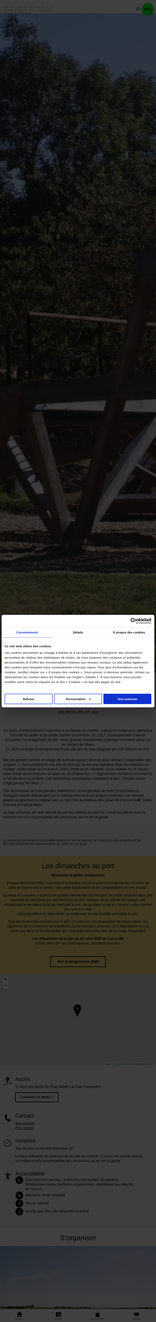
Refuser (28, 699)
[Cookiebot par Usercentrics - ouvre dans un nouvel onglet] (133, 621)
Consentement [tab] (27, 632)
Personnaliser (78, 699)
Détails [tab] (78, 632)
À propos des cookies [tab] (129, 632)
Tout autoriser (127, 699)
